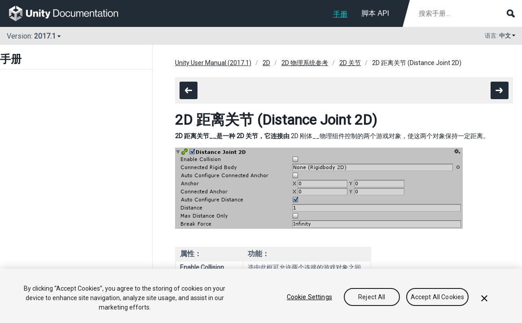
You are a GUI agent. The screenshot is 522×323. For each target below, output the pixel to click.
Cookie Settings (309, 297)
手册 (340, 14)
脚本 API (375, 13)
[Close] (484, 298)
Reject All (371, 297)
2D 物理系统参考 (304, 62)
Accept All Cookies (438, 297)
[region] (261, 296)
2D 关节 (350, 62)
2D (266, 62)
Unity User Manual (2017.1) (213, 62)
